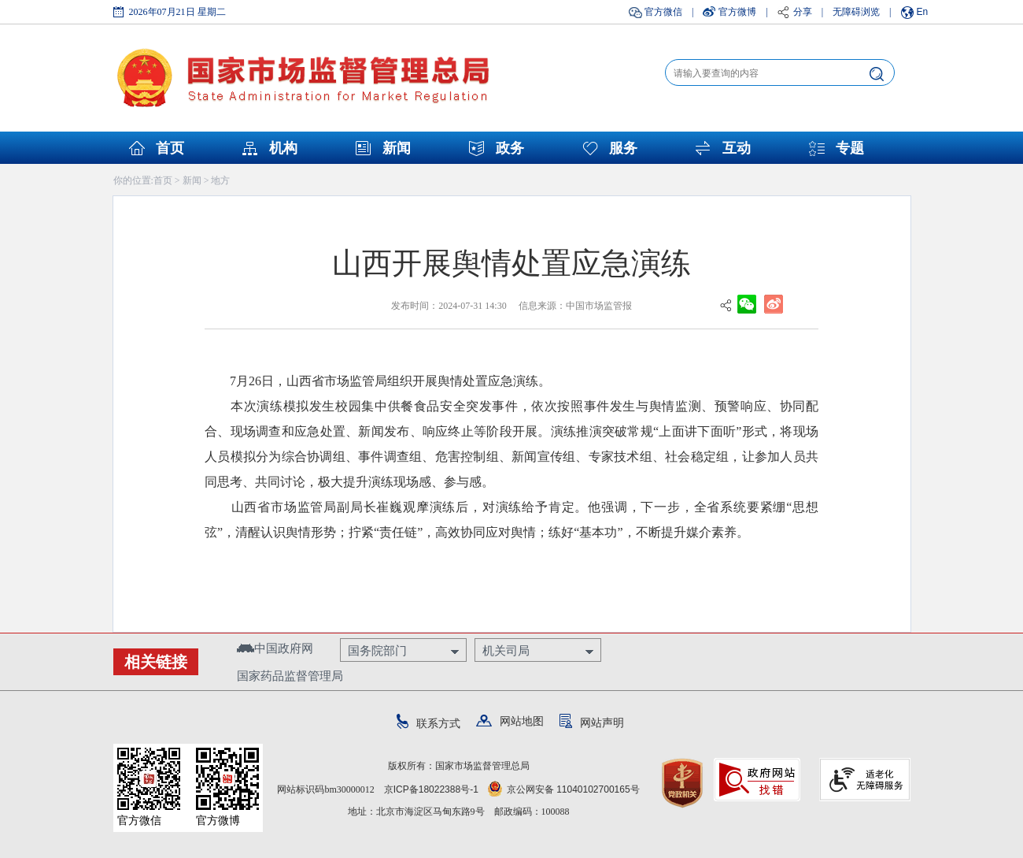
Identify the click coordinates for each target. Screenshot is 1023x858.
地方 (220, 180)
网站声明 (592, 722)
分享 (802, 11)
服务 (623, 148)
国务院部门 (377, 650)
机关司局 (506, 650)
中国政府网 (275, 648)
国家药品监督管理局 (290, 675)
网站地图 (510, 721)
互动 (736, 148)
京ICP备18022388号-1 (431, 789)
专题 (850, 148)
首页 (170, 148)
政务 (510, 148)
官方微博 (737, 11)
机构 (283, 148)
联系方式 (428, 723)
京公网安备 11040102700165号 (564, 789)
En (923, 11)
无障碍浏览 (856, 11)
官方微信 (663, 11)
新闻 (396, 148)
